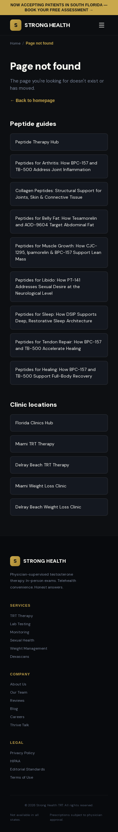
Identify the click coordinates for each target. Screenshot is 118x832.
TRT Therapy (21, 615)
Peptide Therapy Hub (37, 142)
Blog (14, 708)
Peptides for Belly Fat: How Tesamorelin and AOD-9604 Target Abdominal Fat (56, 221)
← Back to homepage (32, 100)
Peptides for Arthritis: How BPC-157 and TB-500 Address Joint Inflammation (56, 166)
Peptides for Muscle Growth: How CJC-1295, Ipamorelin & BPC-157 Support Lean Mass (58, 252)
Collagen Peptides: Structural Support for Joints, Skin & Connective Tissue (58, 194)
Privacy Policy (22, 752)
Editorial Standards (27, 769)
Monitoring (19, 632)
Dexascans (19, 656)
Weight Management (28, 648)
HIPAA (15, 761)
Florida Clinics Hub (34, 423)
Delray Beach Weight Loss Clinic (48, 507)
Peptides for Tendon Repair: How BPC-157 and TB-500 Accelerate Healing (58, 345)
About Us (18, 684)
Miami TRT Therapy (34, 444)
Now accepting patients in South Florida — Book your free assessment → (58, 7)
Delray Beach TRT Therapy (42, 465)
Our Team (18, 692)
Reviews (17, 700)
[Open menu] (101, 25)
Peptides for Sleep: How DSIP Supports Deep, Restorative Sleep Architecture (56, 317)
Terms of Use (21, 777)
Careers (17, 716)
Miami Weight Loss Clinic (40, 486)
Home (15, 43)
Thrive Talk (19, 724)
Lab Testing (20, 623)
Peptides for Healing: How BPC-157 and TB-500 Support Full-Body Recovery (55, 373)
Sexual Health (22, 640)
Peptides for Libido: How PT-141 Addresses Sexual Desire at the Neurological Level (47, 286)
